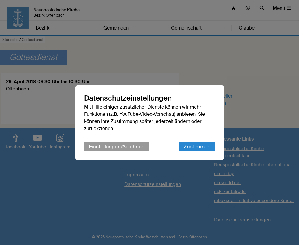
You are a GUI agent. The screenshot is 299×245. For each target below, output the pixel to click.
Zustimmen (197, 146)
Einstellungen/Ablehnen (117, 146)
